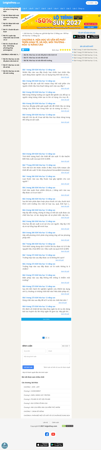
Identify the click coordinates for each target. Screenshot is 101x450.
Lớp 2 (68, 8)
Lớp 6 (43, 8)
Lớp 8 (31, 8)
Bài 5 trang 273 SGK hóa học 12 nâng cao (86, 58)
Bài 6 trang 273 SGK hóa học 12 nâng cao (86, 55)
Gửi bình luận (28, 367)
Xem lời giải (65, 77)
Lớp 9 (25, 8)
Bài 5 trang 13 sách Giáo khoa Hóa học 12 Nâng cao (86, 49)
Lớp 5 (50, 8)
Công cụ (81, 8)
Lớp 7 (37, 8)
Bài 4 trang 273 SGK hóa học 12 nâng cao (86, 60)
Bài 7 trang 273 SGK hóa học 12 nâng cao (86, 52)
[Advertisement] (46, 328)
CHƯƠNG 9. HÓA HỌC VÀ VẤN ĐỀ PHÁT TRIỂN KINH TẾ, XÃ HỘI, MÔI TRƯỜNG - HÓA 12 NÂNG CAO (44, 42)
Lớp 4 (56, 8)
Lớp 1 (75, 8)
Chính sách (55, 422)
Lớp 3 (62, 8)
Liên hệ (45, 422)
